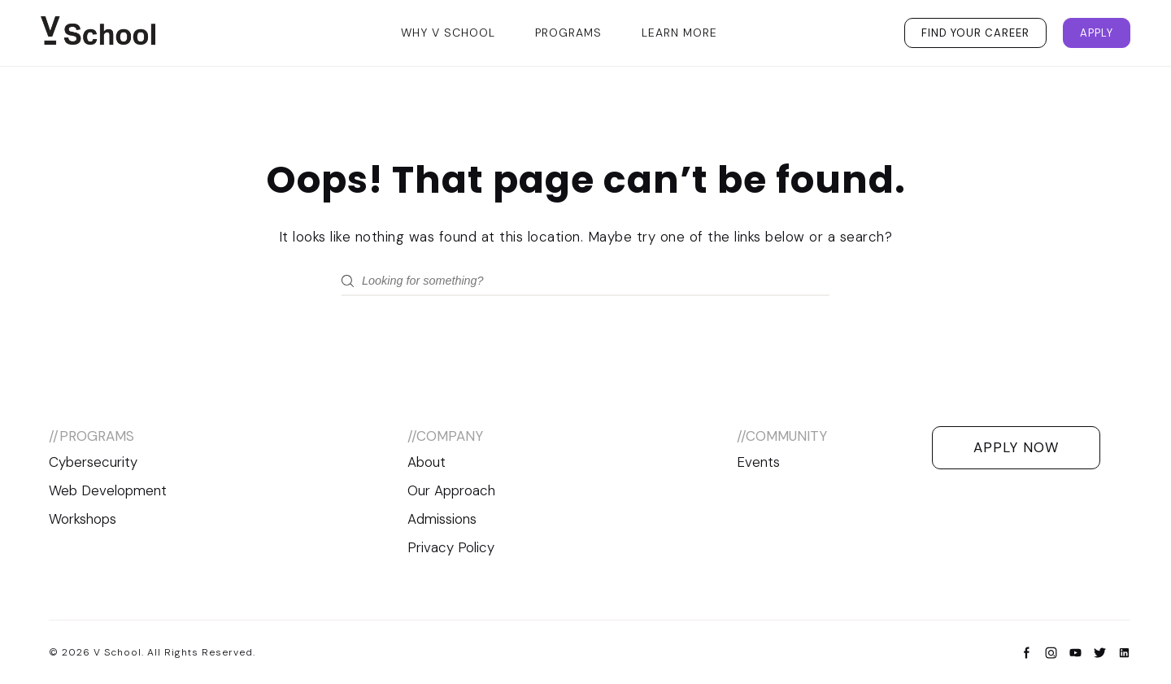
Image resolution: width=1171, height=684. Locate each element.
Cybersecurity (93, 462)
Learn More (679, 32)
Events (758, 462)
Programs (568, 32)
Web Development (108, 490)
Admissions (442, 519)
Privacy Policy (450, 547)
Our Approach (451, 490)
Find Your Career (975, 33)
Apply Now (1016, 447)
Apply (1096, 33)
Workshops (82, 519)
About (426, 462)
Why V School (448, 32)
